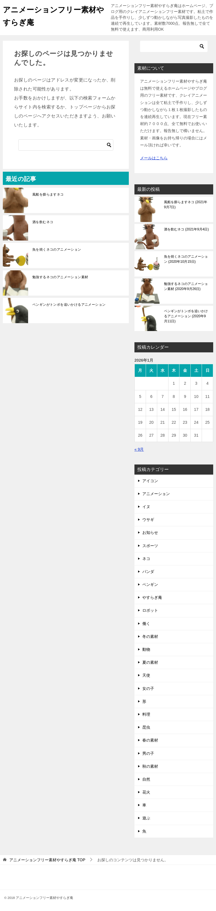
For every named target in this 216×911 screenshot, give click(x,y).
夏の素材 (150, 662)
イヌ (146, 506)
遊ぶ (146, 818)
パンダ (148, 571)
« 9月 (139, 449)
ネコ (146, 558)
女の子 (148, 688)
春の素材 (150, 740)
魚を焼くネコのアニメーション (56, 249)
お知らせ (150, 532)
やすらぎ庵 (152, 597)
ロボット (150, 610)
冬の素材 (150, 636)
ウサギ (148, 519)
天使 (146, 675)
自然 (146, 779)
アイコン (150, 481)
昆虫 (146, 727)
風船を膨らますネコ (48, 194)
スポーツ (150, 545)
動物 (146, 649)
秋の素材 (150, 766)
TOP (47, 860)
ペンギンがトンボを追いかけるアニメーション (68, 305)
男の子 (148, 753)
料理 (146, 714)
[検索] (65, 145)
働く (146, 623)
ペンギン (150, 584)
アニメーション (156, 493)
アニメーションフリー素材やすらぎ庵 (50, 15)
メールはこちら (154, 158)
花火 (146, 792)
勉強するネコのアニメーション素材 (60, 277)
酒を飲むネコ (42, 222)
